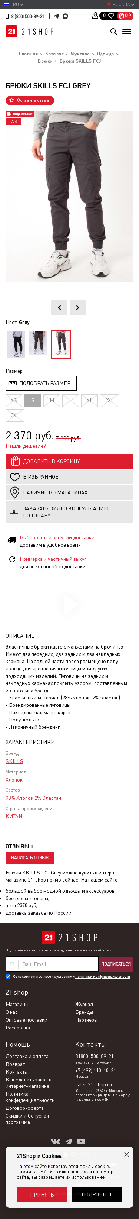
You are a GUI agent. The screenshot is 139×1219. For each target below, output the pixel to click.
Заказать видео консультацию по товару (66, 512)
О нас (12, 1012)
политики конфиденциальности (102, 976)
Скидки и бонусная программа (27, 1119)
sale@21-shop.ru (93, 1084)
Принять (42, 1195)
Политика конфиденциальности (30, 1097)
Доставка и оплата (27, 1056)
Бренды (84, 1012)
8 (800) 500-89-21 (27, 16)
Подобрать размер (44, 383)
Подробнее (97, 1194)
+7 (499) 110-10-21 (95, 1070)
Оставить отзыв (33, 100)
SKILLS (14, 761)
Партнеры (86, 1020)
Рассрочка (18, 1028)
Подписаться (116, 964)
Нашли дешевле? (26, 446)
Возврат (15, 1064)
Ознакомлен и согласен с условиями (71, 976)
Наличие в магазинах (55, 492)
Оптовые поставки (26, 1020)
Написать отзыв (30, 857)
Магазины (17, 1004)
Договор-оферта (25, 1108)
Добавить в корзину (51, 461)
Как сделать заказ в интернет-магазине (29, 1083)
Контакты (17, 1072)
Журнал (84, 1004)
